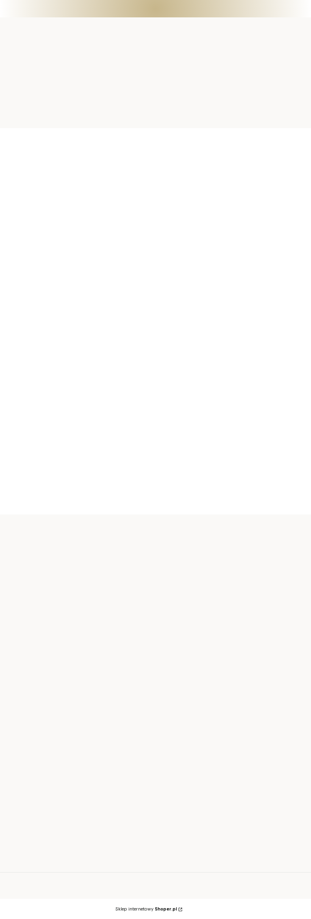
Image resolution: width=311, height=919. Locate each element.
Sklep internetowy (146, 909)
